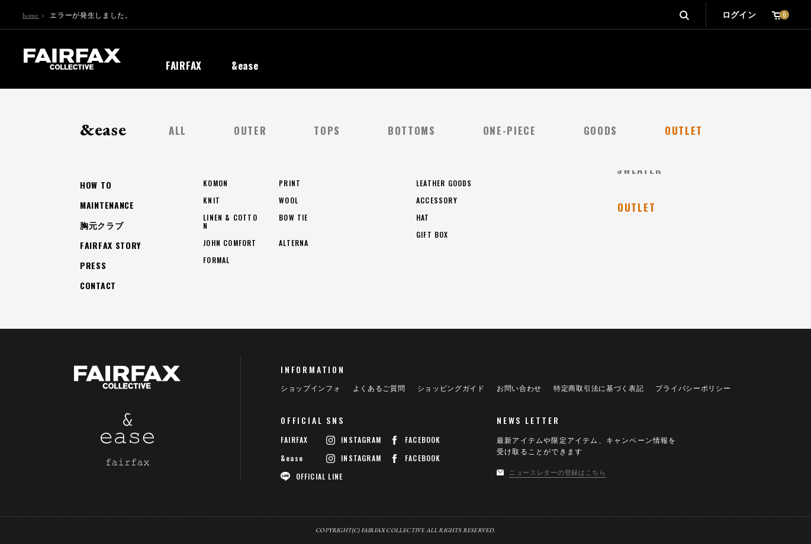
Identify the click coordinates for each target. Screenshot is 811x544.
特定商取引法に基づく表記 (598, 388)
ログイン (739, 15)
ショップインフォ (311, 388)
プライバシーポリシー (692, 388)
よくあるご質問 (379, 388)
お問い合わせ (519, 388)
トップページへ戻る (142, 245)
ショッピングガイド (451, 388)
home (30, 15)
